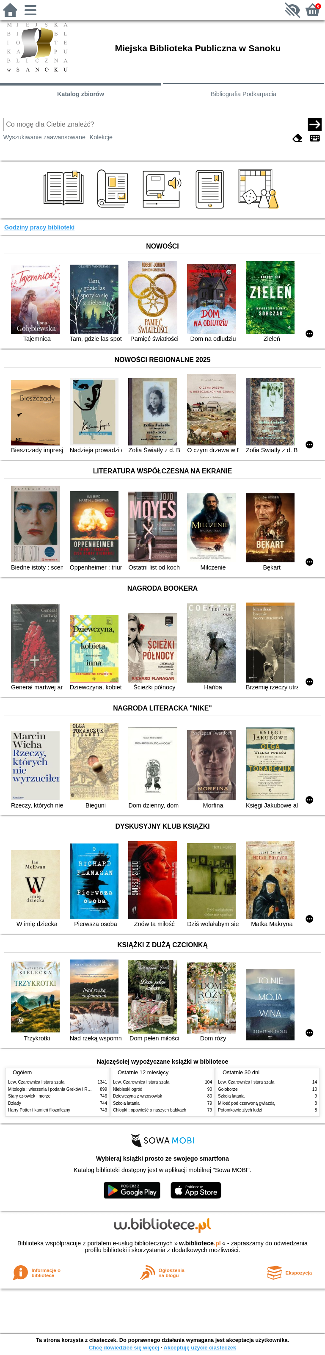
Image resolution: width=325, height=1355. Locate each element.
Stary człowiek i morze (29, 1096)
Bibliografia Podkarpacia (243, 94)
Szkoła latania (126, 1103)
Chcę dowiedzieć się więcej (124, 1347)
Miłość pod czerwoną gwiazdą (246, 1103)
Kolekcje (101, 137)
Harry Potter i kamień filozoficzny (39, 1110)
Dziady (14, 1103)
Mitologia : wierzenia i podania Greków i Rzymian (54, 1089)
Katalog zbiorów (80, 94)
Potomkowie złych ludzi (240, 1110)
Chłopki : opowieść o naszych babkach (149, 1110)
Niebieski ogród (127, 1089)
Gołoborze (228, 1089)
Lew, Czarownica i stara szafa (36, 1082)
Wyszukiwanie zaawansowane (44, 137)
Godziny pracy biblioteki (39, 227)
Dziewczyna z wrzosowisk (137, 1096)
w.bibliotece (200, 1243)
